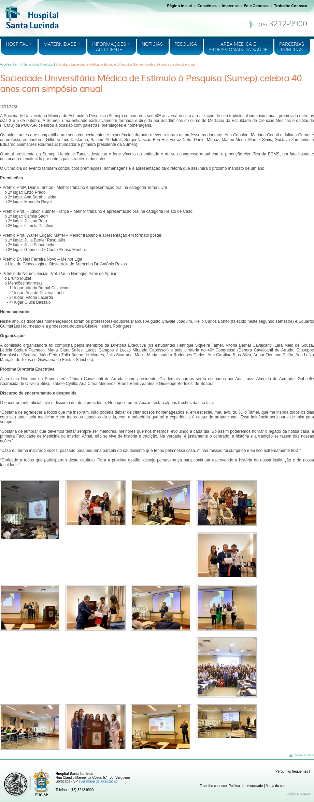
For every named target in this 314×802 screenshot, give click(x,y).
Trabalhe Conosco (290, 5)
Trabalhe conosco (213, 786)
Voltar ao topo (301, 755)
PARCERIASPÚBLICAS (291, 46)
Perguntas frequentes (291, 771)
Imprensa (230, 5)
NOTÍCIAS (152, 44)
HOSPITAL (17, 44)
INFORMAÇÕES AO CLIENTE (109, 46)
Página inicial (179, 5)
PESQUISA (185, 44)
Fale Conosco (256, 5)
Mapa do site (275, 786)
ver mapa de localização (99, 781)
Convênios (206, 5)
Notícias (47, 64)
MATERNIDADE (60, 44)
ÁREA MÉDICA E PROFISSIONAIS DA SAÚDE (238, 46)
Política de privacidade (246, 786)
